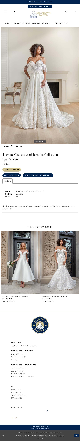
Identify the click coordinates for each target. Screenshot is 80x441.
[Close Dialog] (3, 436)
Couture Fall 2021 (59, 23)
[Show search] (67, 12)
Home (7, 23)
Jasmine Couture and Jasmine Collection (30, 23)
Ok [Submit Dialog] (76, 436)
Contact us (16, 390)
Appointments (16, 393)
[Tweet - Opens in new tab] (12, 146)
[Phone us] (14, 12)
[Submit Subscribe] (46, 412)
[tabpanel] (40, 85)
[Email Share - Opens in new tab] (21, 146)
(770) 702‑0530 (16, 343)
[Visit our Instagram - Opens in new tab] (16, 418)
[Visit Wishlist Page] (74, 12)
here (41, 438)
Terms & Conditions (19, 395)
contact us (64, 206)
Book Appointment (11, 175)
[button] (6, 11)
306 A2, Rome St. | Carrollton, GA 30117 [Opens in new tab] (24, 346)
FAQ (12, 387)
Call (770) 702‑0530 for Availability (38, 175)
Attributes (7, 181)
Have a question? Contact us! (40, 1)
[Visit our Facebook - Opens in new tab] (12, 418)
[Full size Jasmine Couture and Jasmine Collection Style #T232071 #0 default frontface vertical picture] (40, 85)
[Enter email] (29, 412)
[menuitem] (6, 11)
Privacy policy (16, 398)
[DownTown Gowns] (40, 14)
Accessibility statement (40, 426)
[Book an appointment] (40, 6)
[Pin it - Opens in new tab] (17, 146)
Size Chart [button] (6, 164)
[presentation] (20, 262)
